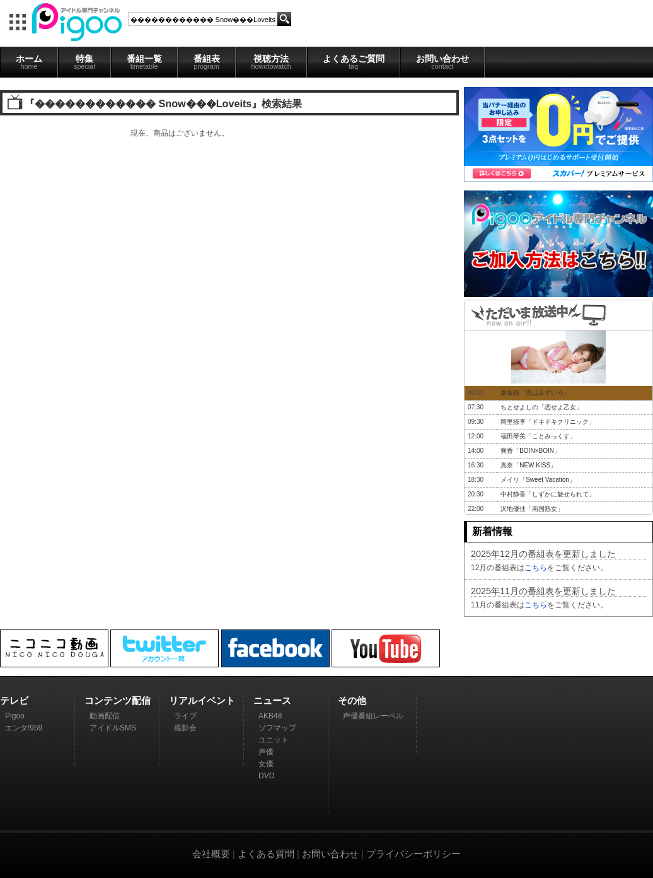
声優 (266, 751)
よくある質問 (266, 853)
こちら (535, 567)
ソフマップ (277, 727)
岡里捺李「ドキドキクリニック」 (547, 421)
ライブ (185, 715)
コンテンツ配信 (117, 700)
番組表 (207, 62)
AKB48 (270, 715)
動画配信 (105, 715)
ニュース (272, 700)
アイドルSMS (113, 727)
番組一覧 (144, 62)
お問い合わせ (442, 62)
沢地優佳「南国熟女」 (531, 508)
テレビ (14, 700)
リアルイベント (202, 700)
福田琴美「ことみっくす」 (538, 436)
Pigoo (15, 715)
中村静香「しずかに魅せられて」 (547, 494)
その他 (352, 700)
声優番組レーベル (373, 715)
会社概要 (211, 853)
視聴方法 (271, 62)
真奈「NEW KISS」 (528, 465)
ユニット (273, 739)
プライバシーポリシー (413, 853)
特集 (84, 62)
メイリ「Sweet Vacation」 (537, 479)
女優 (266, 763)
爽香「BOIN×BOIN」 (530, 450)
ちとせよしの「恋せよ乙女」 (541, 407)
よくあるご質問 (353, 62)
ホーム (29, 62)
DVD (266, 775)
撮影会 (185, 727)
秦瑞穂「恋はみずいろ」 (535, 392)
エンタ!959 (23, 727)
